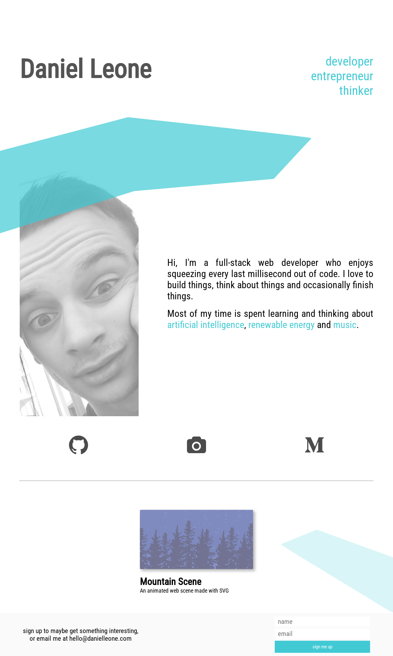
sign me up (322, 647)
